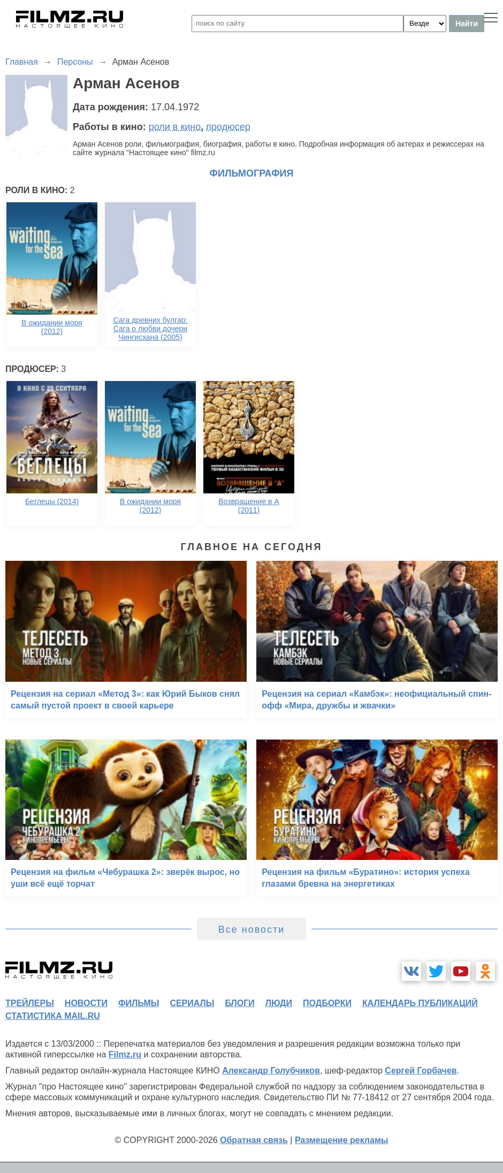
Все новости (251, 929)
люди (278, 1003)
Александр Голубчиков (271, 1070)
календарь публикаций (420, 1003)
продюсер (228, 126)
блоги (239, 1003)
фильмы (138, 1003)
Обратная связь (254, 1140)
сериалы (192, 1003)
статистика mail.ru (52, 1015)
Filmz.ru (125, 1054)
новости (86, 1003)
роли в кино (175, 126)
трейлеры (29, 1003)
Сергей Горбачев (420, 1070)
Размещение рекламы (341, 1140)
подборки (327, 1003)
